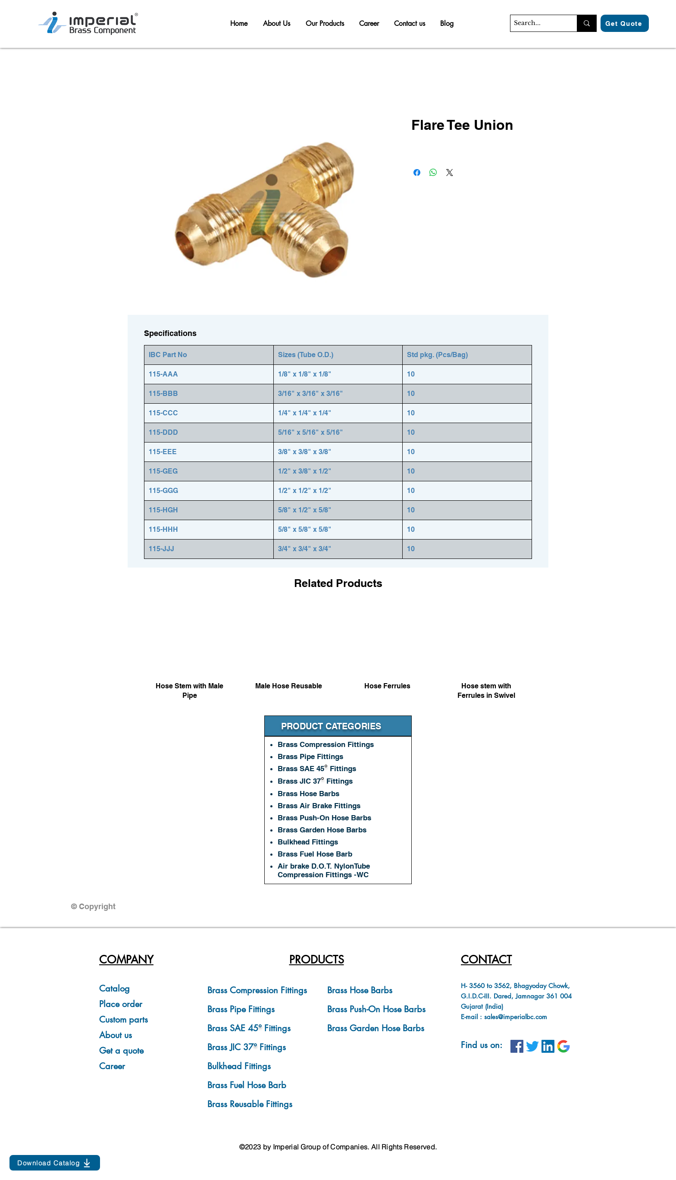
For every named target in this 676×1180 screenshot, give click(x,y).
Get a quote (121, 1050)
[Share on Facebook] (417, 172)
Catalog (114, 988)
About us (115, 1035)
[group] (338, 657)
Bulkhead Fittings (239, 1066)
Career (112, 1066)
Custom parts (123, 1019)
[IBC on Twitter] (532, 1046)
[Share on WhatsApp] (433, 172)
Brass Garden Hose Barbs (375, 1028)
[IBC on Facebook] (516, 1046)
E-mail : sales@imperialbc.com (504, 1017)
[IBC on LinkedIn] (547, 1046)
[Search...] (536, 23)
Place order (120, 1004)
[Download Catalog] (55, 1162)
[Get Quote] (625, 23)
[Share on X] (449, 172)
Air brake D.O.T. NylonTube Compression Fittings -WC (324, 870)
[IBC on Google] (563, 1046)
